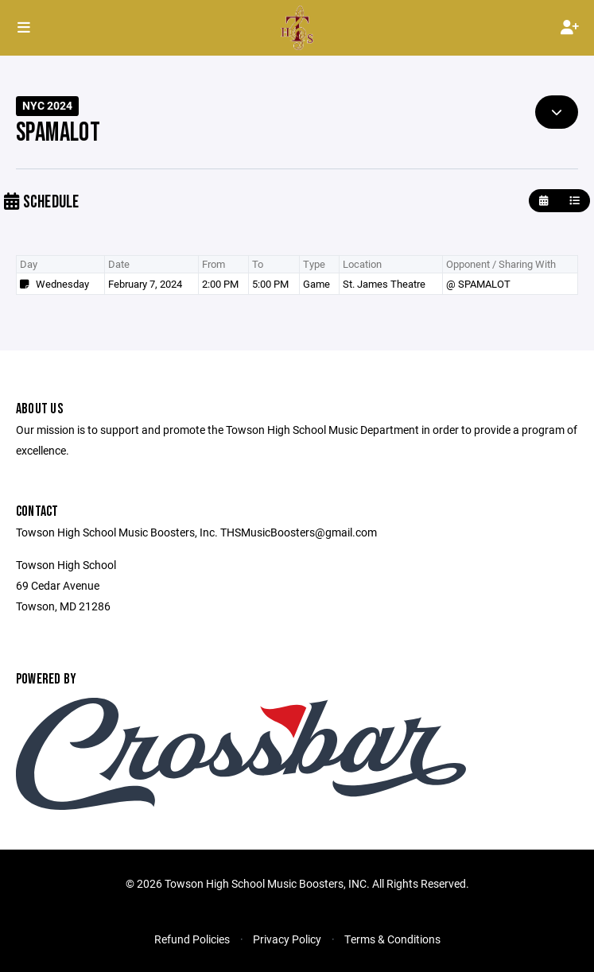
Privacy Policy (287, 939)
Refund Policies (192, 939)
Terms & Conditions (392, 939)
